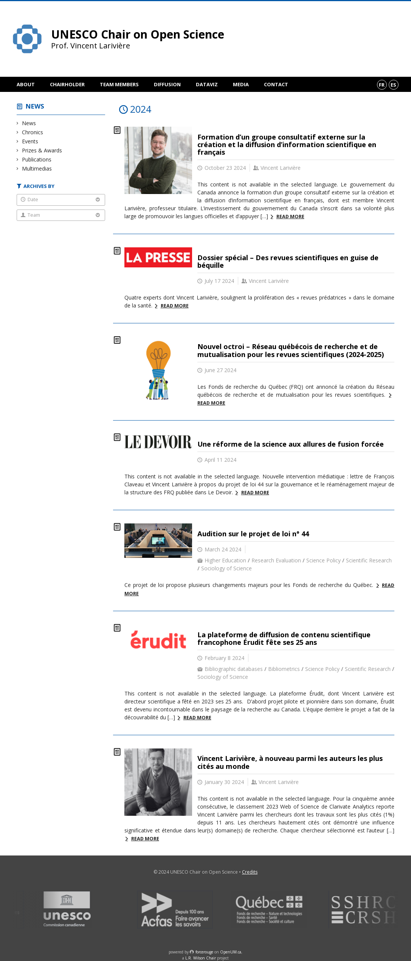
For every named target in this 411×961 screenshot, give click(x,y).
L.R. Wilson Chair (200, 958)
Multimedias (37, 168)
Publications (36, 159)
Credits (249, 872)
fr (382, 84)
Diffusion (167, 84)
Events (30, 141)
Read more (290, 216)
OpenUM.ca (230, 952)
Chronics (32, 132)
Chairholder (67, 84)
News (35, 106)
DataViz (207, 84)
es (393, 84)
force (204, 952)
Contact (276, 84)
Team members (119, 84)
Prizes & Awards (42, 150)
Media (241, 84)
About (26, 84)
